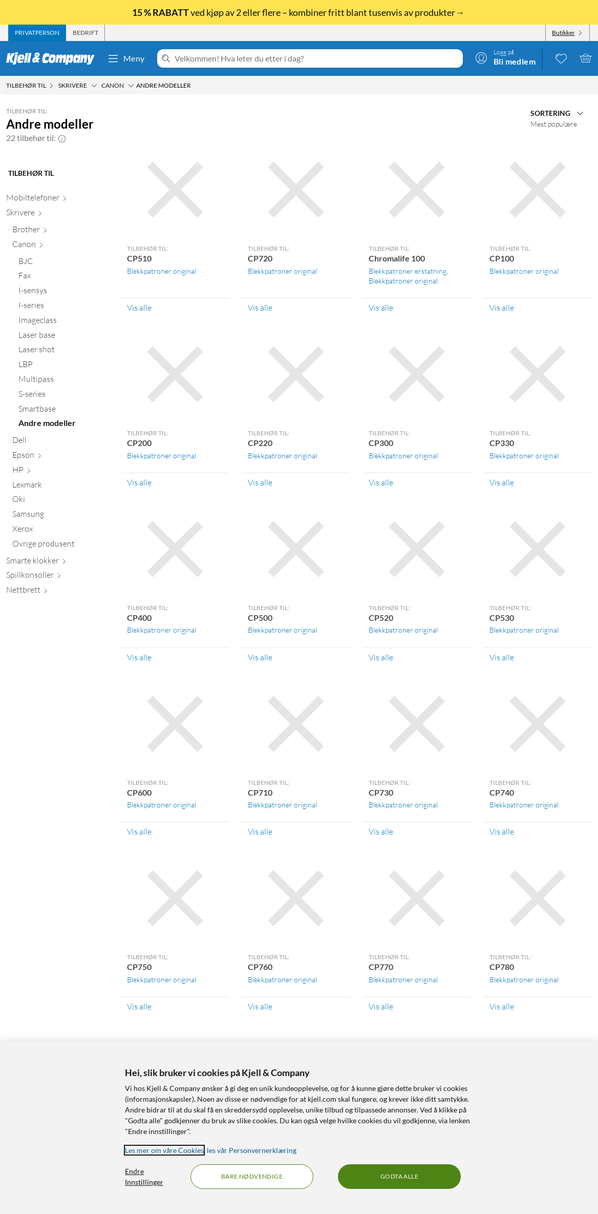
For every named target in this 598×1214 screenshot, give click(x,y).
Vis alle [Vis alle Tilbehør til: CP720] (260, 307)
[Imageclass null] (63, 322)
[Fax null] (63, 277)
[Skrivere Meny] (94, 85)
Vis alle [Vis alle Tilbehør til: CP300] (381, 482)
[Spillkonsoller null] (57, 577)
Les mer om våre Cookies (164, 1150)
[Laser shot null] (63, 351)
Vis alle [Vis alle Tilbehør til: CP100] (501, 307)
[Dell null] (60, 442)
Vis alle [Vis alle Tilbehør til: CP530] (501, 657)
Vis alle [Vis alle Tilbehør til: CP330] (501, 482)
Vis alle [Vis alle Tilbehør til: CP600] (139, 831)
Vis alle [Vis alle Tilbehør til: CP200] (139, 482)
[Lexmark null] (60, 486)
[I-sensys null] (63, 292)
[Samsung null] (60, 516)
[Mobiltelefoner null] (57, 199)
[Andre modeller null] (63, 425)
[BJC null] (63, 263)
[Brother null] (60, 231)
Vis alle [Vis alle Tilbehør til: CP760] (260, 1006)
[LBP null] (63, 366)
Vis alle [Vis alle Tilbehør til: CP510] (139, 307)
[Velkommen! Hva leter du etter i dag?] (317, 58)
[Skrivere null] (57, 214)
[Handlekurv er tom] (585, 58)
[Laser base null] (63, 337)
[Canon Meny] (131, 85)
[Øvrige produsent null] (60, 545)
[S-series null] (63, 396)
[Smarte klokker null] (57, 562)
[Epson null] (60, 457)
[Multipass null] (63, 381)
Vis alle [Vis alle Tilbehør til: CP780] (501, 1006)
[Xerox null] (60, 530)
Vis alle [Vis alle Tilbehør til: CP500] (260, 657)
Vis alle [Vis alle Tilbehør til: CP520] (381, 657)
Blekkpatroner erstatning (407, 271)
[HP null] (60, 471)
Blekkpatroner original (161, 271)
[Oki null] (60, 501)
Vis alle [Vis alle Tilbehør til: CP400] (139, 657)
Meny (126, 58)
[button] (62, 138)
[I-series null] (63, 307)
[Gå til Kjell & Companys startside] (53, 58)
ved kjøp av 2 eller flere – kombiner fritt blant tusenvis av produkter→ (299, 12)
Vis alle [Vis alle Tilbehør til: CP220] (260, 482)
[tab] (37, 33)
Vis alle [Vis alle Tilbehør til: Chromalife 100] (381, 307)
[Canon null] (60, 246)
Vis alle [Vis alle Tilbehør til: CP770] (381, 1006)
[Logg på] (505, 58)
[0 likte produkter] (561, 58)
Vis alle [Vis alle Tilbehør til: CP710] (260, 831)
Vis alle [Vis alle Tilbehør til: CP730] (381, 831)
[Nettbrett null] (57, 591)
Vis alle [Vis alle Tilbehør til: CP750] (139, 1006)
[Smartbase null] (63, 410)
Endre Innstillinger (144, 1176)
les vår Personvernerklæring (251, 1150)
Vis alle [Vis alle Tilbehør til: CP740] (501, 831)
